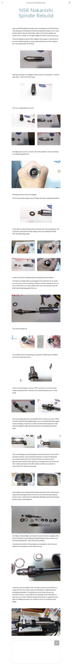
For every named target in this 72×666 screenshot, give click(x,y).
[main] (36, 13)
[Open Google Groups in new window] (56, 642)
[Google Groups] (36, 652)
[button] (2, 2)
